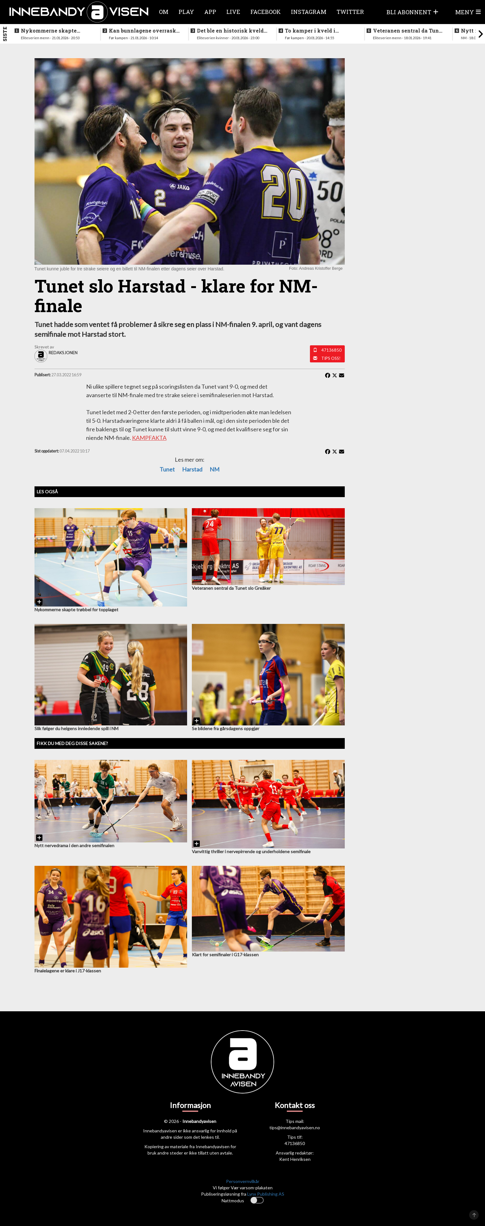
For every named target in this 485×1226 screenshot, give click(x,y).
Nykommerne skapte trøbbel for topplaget (49, 31)
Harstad (192, 469)
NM (214, 469)
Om (163, 11)
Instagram (308, 11)
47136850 (331, 350)
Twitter (350, 11)
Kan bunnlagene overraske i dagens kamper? (144, 31)
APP (210, 11)
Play (186, 11)
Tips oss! (331, 358)
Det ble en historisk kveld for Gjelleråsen (230, 31)
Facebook (265, 11)
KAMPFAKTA (149, 437)
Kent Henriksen (295, 1159)
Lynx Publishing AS (265, 1194)
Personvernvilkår (242, 1181)
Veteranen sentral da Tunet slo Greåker (408, 31)
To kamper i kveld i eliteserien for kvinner (314, 31)
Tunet (167, 469)
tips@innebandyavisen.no (294, 1127)
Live (233, 11)
